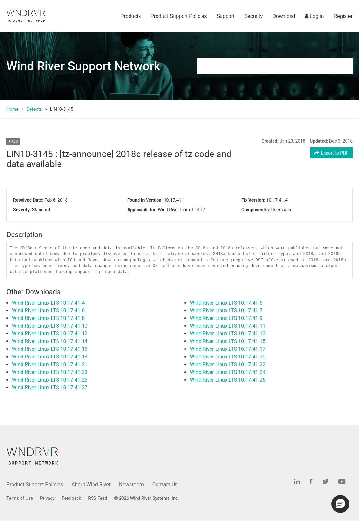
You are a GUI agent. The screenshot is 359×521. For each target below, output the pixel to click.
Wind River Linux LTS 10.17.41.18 (49, 357)
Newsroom (131, 484)
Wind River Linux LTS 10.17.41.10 (49, 326)
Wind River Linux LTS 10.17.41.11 (227, 326)
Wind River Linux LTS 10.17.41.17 (227, 349)
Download (283, 16)
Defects (34, 109)
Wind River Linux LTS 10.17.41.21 (49, 364)
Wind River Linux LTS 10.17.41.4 (48, 303)
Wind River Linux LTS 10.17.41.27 (49, 387)
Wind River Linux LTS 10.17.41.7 (226, 310)
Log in (314, 16)
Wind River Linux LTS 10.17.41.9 (226, 318)
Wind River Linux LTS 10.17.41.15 (227, 341)
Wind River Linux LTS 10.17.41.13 (227, 334)
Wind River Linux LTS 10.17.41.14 (49, 341)
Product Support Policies (178, 16)
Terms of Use (19, 498)
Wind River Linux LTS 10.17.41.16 (49, 349)
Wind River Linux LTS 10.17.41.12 (49, 334)
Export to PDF (331, 152)
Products (131, 16)
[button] (340, 504)
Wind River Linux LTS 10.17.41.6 (48, 310)
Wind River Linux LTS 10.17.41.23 (49, 372)
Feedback (71, 498)
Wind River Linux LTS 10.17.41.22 (227, 364)
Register (343, 16)
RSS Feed (97, 498)
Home (12, 109)
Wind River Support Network (83, 66)
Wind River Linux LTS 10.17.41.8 (48, 318)
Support (225, 16)
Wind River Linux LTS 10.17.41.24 (227, 372)
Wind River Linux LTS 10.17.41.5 (226, 303)
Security (253, 16)
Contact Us (165, 484)
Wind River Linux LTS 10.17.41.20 (227, 357)
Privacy (47, 498)
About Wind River (91, 484)
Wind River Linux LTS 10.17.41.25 (49, 380)
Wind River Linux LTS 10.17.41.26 (227, 380)
